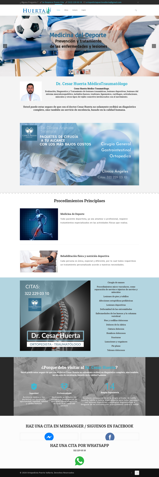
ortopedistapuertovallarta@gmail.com (103, 2)
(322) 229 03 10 (75, 2)
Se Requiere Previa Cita (53, 2)
